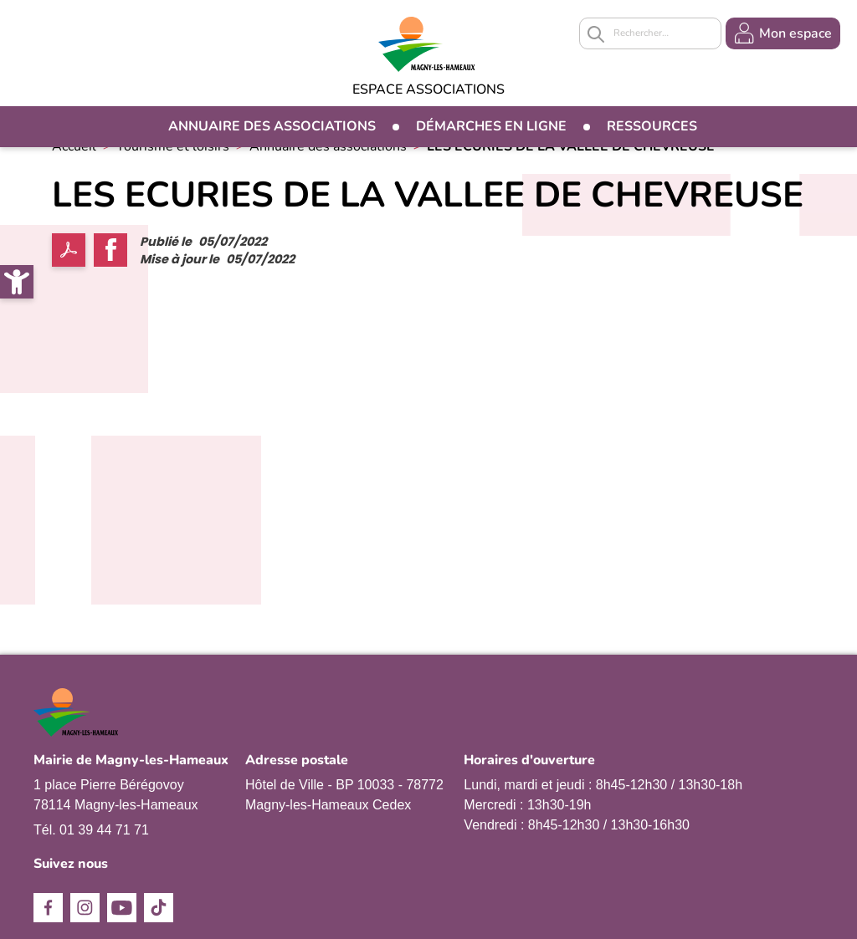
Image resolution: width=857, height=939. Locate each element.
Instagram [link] (85, 907)
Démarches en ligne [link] (491, 126)
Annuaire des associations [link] (272, 126)
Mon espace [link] (795, 33)
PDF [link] (68, 250)
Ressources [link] (652, 126)
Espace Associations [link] (428, 89)
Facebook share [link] (110, 250)
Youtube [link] (121, 907)
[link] (16, 282)
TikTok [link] (158, 907)
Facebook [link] (48, 907)
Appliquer (596, 34)
